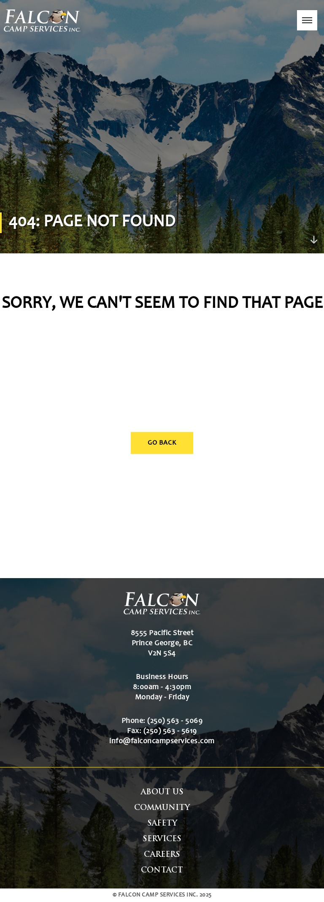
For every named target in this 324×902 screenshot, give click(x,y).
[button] (307, 20)
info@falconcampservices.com (162, 741)
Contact (162, 870)
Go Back (162, 443)
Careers (162, 855)
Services (162, 839)
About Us (162, 792)
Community (162, 808)
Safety (162, 823)
